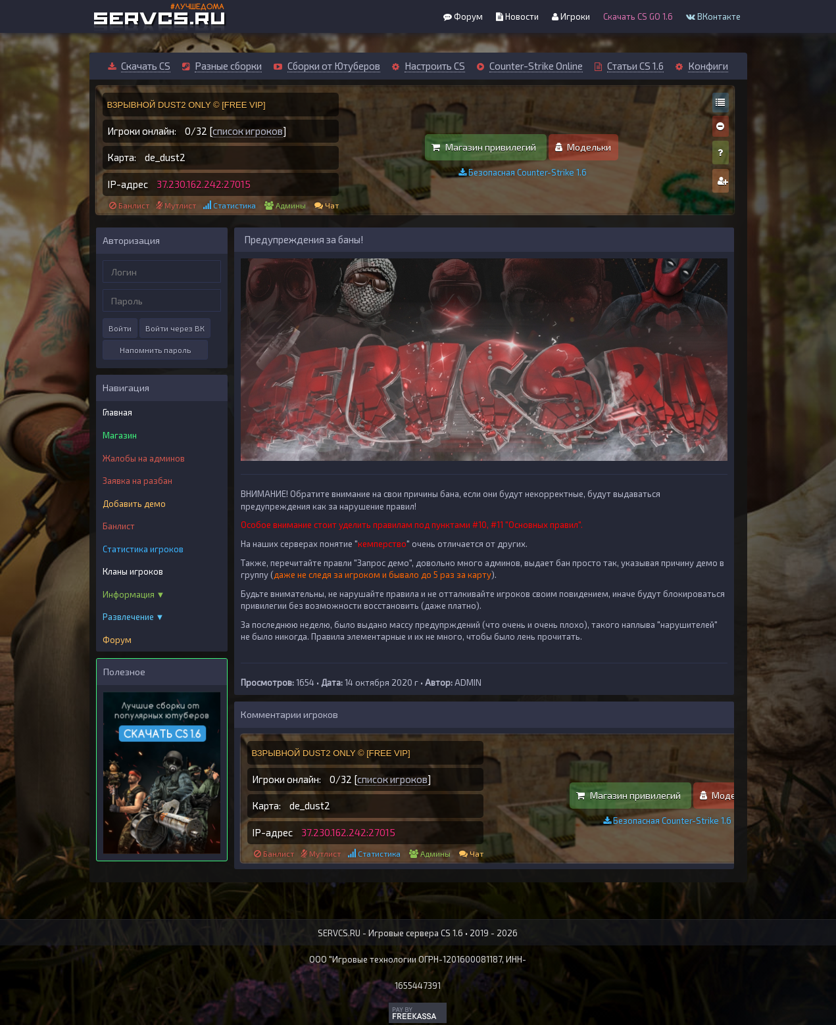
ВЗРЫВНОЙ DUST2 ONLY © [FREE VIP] (186, 105)
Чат (332, 205)
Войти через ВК (175, 328)
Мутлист (180, 205)
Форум (463, 16)
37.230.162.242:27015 (204, 184)
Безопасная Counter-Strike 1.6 (522, 172)
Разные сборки (228, 66)
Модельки (583, 147)
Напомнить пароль (155, 349)
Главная (117, 412)
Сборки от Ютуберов (333, 66)
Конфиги (708, 66)
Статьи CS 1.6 (635, 66)
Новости (517, 16)
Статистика (234, 205)
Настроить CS (435, 66)
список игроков (247, 131)
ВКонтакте (713, 16)
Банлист (133, 205)
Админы (291, 205)
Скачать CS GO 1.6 (638, 16)
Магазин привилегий (483, 147)
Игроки (571, 16)
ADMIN (468, 682)
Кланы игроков (133, 571)
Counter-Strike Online (536, 66)
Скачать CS (145, 66)
